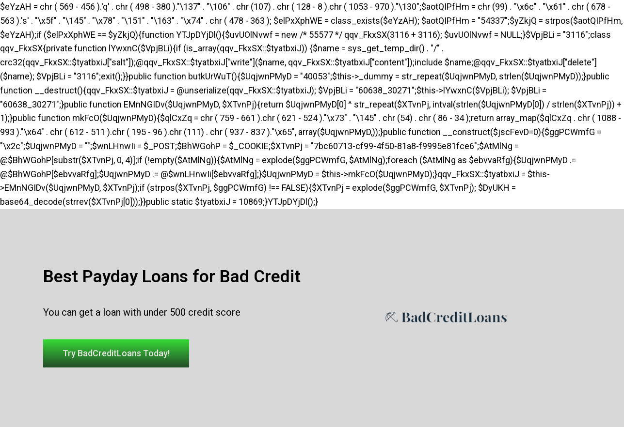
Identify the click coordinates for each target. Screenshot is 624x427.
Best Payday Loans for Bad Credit (172, 277)
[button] (116, 353)
